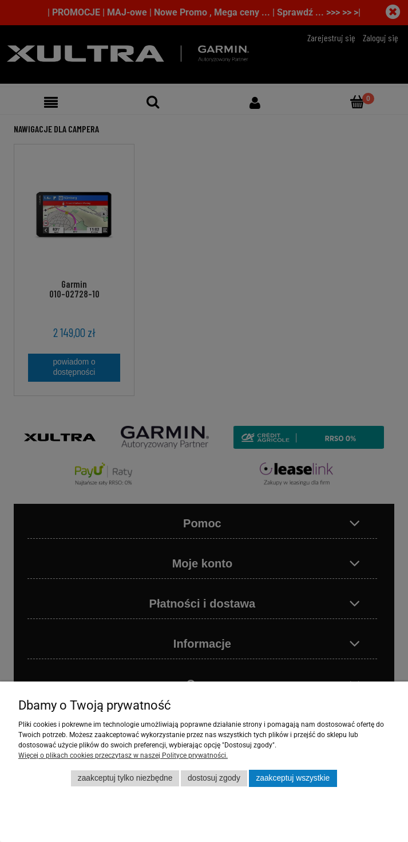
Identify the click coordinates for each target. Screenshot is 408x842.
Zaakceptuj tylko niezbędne (125, 778)
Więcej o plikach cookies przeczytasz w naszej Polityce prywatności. (123, 755)
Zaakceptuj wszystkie (293, 778)
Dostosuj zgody (214, 778)
